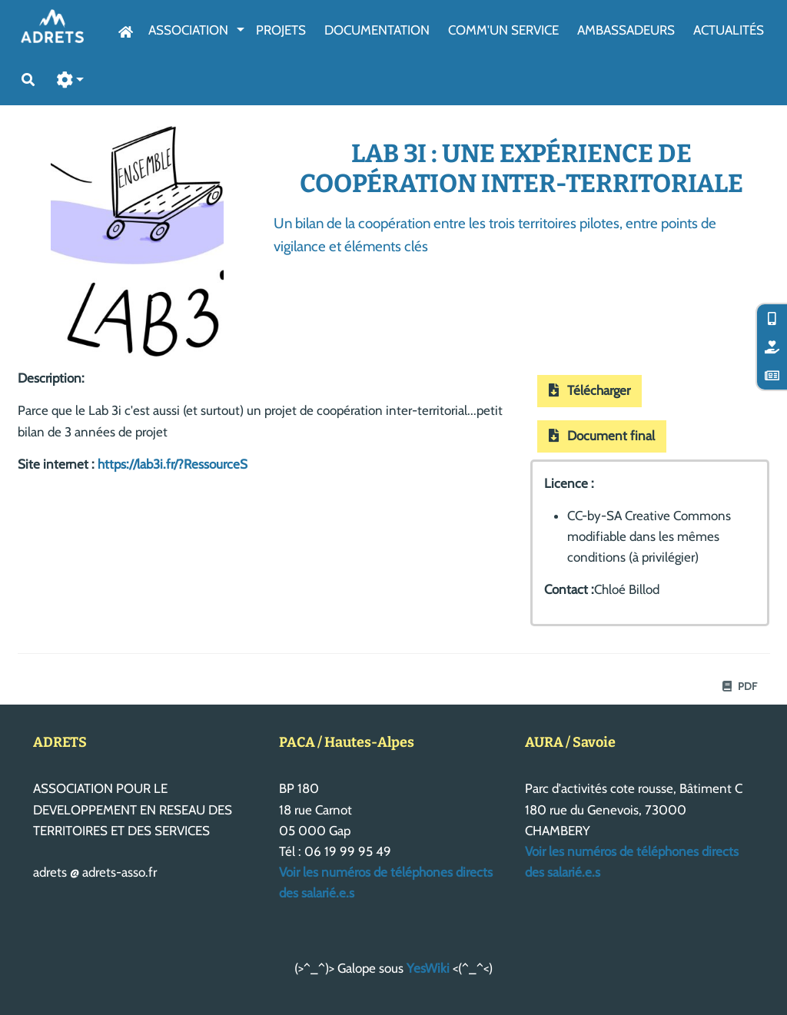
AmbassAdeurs (626, 30)
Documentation (377, 30)
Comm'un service (503, 30)
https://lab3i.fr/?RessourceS (172, 464)
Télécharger (590, 390)
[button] (70, 80)
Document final (602, 435)
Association (188, 30)
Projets (281, 30)
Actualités (728, 30)
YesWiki (428, 968)
